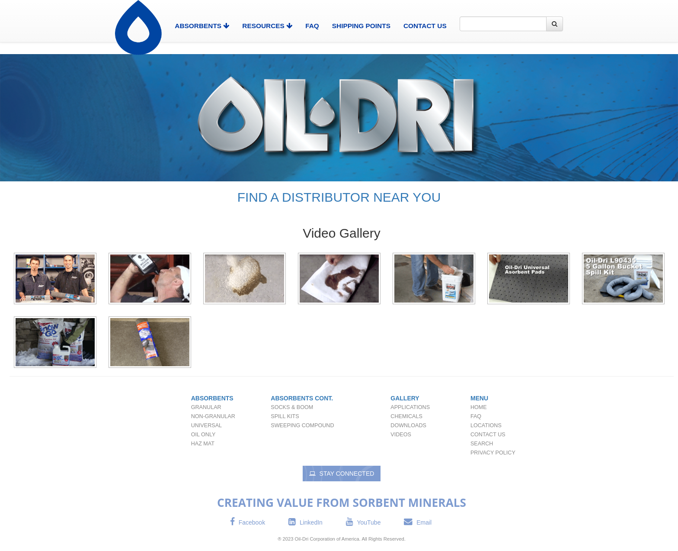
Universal (206, 425)
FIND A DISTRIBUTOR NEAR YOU (339, 197)
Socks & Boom (292, 407)
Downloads (408, 425)
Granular (206, 407)
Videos (400, 435)
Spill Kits (285, 416)
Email (418, 522)
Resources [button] (267, 25)
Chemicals (406, 416)
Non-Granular (213, 416)
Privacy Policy (492, 453)
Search (481, 444)
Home (478, 407)
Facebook (247, 522)
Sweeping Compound (302, 425)
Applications (410, 407)
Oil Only (203, 435)
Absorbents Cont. (302, 398)
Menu (479, 398)
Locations (486, 425)
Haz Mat (202, 444)
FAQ (312, 25)
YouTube (363, 522)
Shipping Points (361, 25)
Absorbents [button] (202, 25)
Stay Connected (341, 473)
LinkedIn (305, 522)
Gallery (404, 398)
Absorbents (212, 398)
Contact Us (425, 25)
